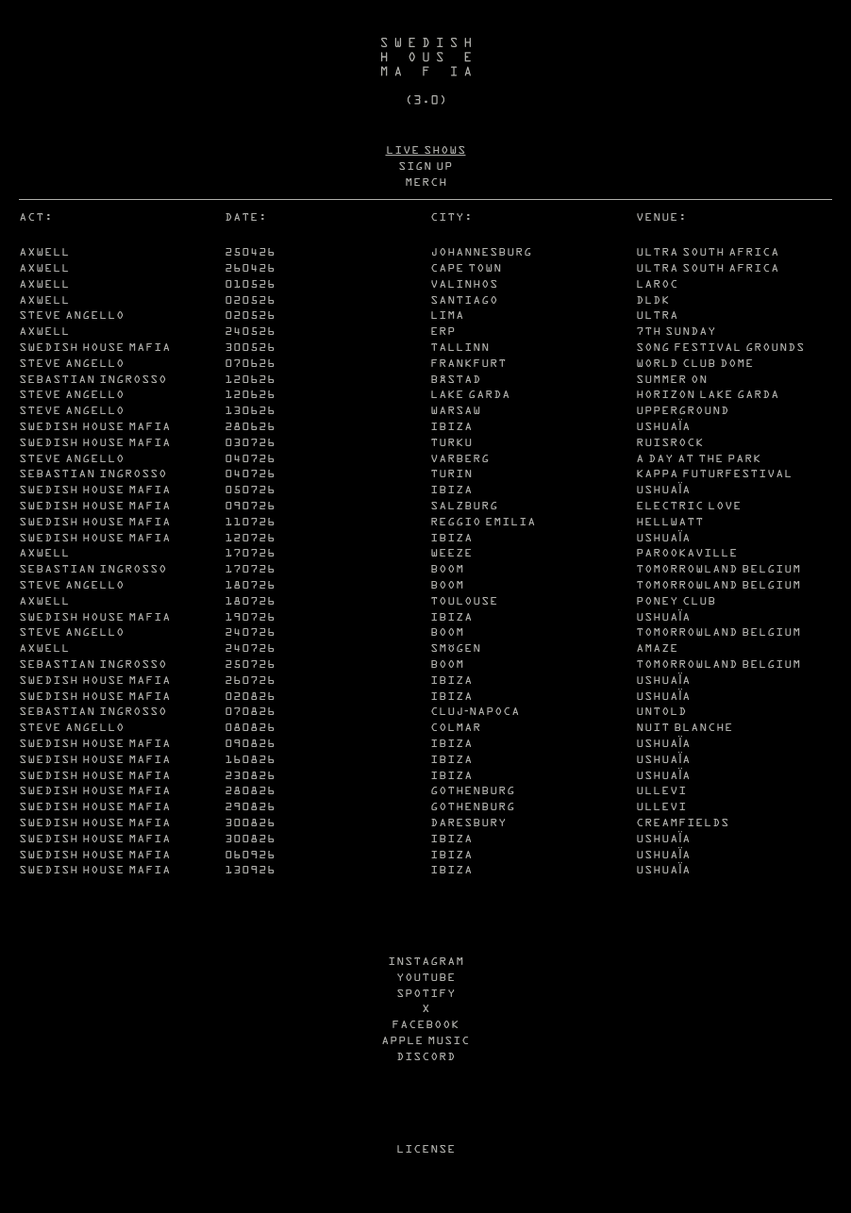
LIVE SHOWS (426, 149)
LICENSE (426, 1148)
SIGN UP (425, 165)
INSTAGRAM (426, 961)
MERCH (426, 181)
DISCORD (426, 1056)
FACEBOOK (425, 1024)
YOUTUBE (426, 977)
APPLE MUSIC (425, 1040)
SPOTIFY (426, 993)
